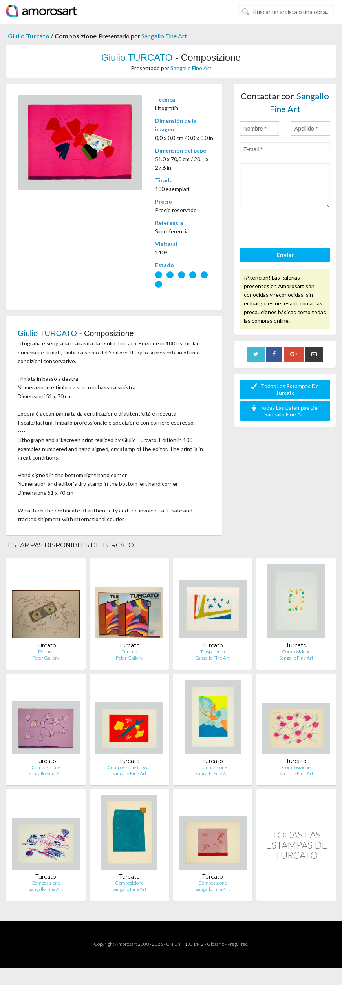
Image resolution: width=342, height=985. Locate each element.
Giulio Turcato (28, 36)
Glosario (215, 944)
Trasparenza (212, 651)
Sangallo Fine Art (164, 36)
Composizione (296, 651)
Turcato (129, 651)
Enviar (285, 254)
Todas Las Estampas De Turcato (285, 389)
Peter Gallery (45, 658)
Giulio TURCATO (136, 57)
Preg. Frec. (237, 944)
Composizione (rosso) (129, 767)
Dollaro (45, 651)
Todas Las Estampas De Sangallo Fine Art (285, 411)
